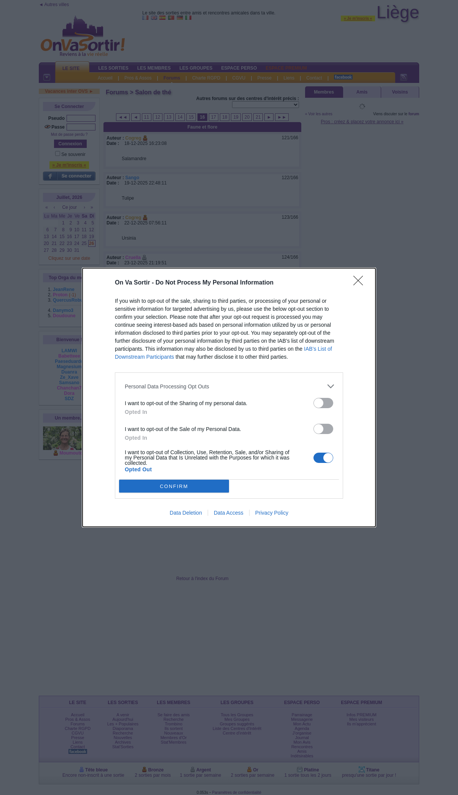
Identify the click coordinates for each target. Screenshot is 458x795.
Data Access (228, 513)
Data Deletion (186, 513)
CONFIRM (174, 486)
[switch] (323, 403)
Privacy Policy (271, 513)
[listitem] (229, 386)
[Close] (360, 283)
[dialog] (229, 397)
